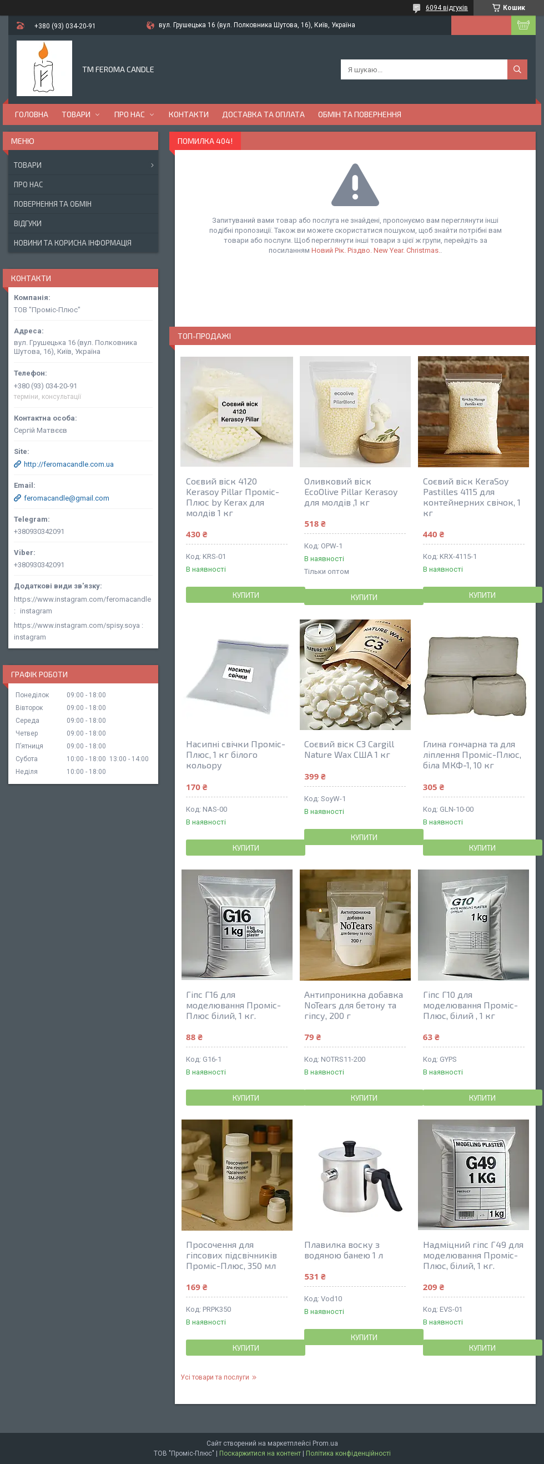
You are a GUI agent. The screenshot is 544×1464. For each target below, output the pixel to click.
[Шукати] (517, 69)
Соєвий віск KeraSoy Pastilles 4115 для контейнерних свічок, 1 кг (472, 497)
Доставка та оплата (263, 114)
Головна (31, 114)
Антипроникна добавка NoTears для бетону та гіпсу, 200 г (353, 1005)
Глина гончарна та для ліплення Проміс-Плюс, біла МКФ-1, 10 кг (472, 754)
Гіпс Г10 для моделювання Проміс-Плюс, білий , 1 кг (470, 1005)
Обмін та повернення (359, 114)
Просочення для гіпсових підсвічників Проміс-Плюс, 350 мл (231, 1255)
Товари (76, 114)
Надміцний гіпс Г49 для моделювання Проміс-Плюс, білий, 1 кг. (473, 1255)
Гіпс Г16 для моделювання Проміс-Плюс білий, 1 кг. (233, 1005)
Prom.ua (325, 1443)
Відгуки (28, 223)
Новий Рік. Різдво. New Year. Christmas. (375, 250)
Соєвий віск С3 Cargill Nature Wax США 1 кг (349, 749)
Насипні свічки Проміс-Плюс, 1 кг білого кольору (235, 754)
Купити (246, 595)
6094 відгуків (447, 8)
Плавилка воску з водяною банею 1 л (343, 1249)
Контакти (189, 114)
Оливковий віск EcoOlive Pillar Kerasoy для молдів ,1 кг (350, 491)
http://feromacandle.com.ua (69, 464)
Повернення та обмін (53, 203)
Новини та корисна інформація (73, 242)
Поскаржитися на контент (260, 1453)
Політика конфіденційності (348, 1453)
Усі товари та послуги (214, 1377)
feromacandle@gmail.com (66, 498)
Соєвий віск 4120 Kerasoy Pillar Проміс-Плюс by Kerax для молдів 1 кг (232, 497)
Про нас (129, 114)
